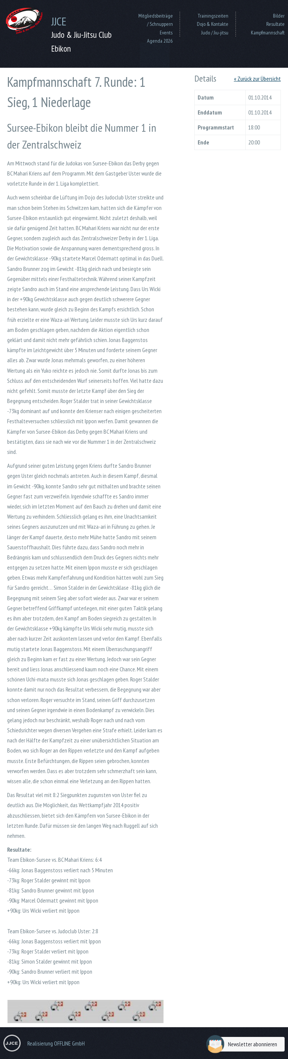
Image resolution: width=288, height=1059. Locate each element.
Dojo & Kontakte (212, 24)
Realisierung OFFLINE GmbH (56, 1043)
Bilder (279, 15)
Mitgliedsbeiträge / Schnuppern (155, 19)
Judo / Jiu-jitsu (214, 32)
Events (166, 32)
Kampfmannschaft (268, 32)
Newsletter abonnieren (243, 1044)
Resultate (275, 24)
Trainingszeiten (213, 15)
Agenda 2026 (159, 40)
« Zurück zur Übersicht (257, 78)
